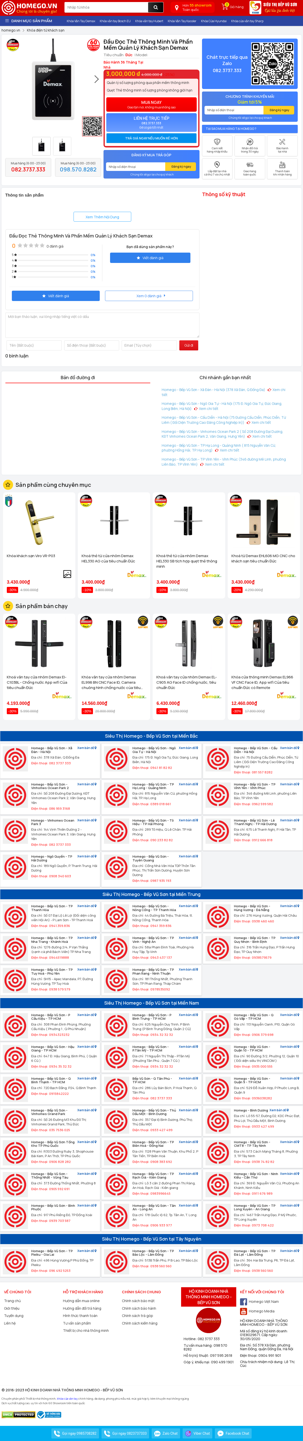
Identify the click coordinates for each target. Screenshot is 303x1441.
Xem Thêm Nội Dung (102, 217)
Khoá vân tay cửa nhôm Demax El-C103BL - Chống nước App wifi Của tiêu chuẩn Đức (37, 682)
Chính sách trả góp (137, 1315)
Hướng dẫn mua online (81, 1300)
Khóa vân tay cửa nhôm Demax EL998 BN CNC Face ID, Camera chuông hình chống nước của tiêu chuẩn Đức (111, 682)
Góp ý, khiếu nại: (197, 1362)
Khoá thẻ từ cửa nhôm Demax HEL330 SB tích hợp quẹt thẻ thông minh (186, 561)
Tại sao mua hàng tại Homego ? (231, 129)
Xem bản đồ (86, 748)
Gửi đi (188, 345)
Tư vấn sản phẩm (77, 1323)
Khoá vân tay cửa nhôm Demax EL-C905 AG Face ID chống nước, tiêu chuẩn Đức (186, 682)
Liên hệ (10, 1323)
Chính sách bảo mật (138, 1300)
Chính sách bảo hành (139, 1308)
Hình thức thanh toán (80, 1315)
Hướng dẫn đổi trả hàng (82, 1308)
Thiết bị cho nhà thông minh (86, 1330)
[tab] (151, 138)
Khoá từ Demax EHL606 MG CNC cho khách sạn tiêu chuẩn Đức (263, 558)
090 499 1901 (222, 1362)
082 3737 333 (209, 1338)
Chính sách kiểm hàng (139, 1323)
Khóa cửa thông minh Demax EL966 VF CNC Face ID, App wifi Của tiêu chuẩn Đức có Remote (262, 682)
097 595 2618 (221, 1355)
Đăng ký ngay (181, 166)
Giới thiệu (11, 1308)
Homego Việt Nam (259, 1301)
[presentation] (97, 81)
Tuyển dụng (13, 1315)
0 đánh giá (55, 246)
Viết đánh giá (150, 257)
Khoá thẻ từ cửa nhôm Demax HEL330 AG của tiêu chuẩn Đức (108, 558)
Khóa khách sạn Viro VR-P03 (31, 555)
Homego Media (257, 1311)
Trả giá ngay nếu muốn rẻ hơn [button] (151, 138)
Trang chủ (12, 1300)
